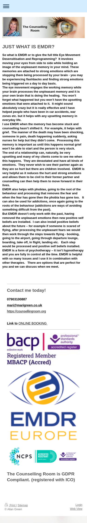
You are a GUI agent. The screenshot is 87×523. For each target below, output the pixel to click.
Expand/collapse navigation (43, 6)
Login (79, 505)
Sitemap (23, 505)
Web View (76, 508)
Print (10, 505)
